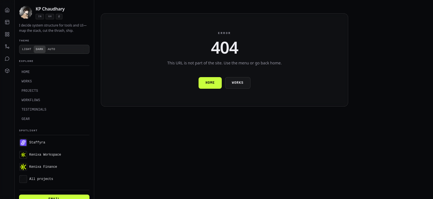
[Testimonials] (7, 58)
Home (26, 72)
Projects (30, 90)
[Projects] (7, 34)
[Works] (7, 22)
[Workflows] (7, 46)
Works (27, 81)
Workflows (31, 100)
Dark (39, 49)
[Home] (7, 9)
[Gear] (7, 70)
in (39, 16)
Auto (51, 49)
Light (26, 49)
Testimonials (34, 109)
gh (49, 16)
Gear (26, 119)
